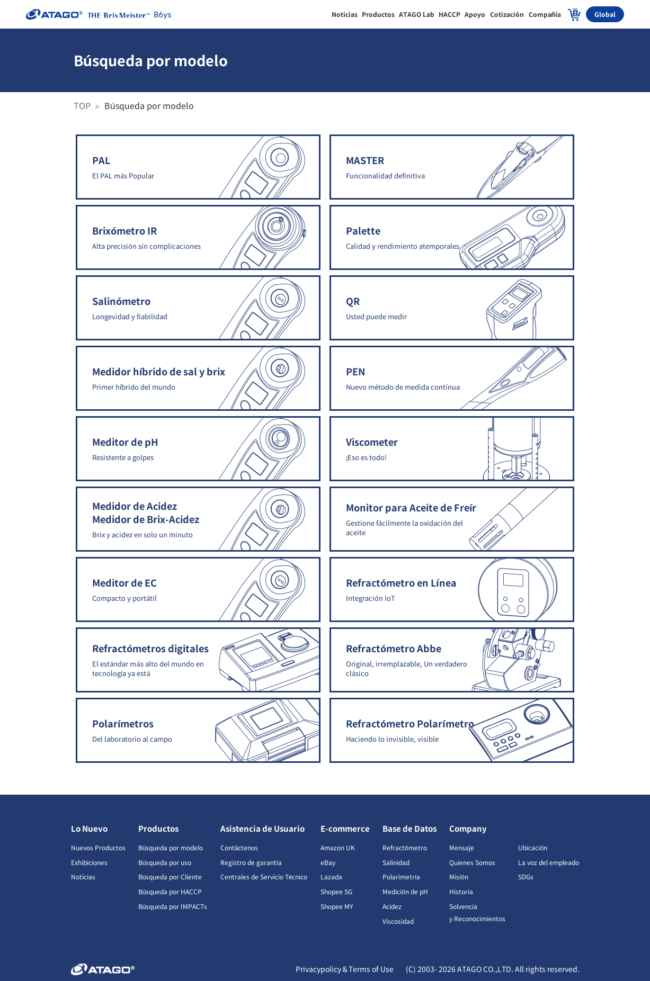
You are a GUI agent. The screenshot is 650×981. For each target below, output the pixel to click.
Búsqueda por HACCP (170, 891)
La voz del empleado (548, 862)
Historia (461, 891)
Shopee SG (336, 891)
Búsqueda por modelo (170, 847)
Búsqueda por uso (165, 862)
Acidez (392, 906)
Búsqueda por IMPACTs (173, 906)
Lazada (331, 876)
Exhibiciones (89, 862)
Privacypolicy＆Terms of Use (345, 969)
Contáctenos (239, 847)
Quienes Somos (472, 862)
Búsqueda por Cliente (170, 876)
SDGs (525, 876)
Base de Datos (409, 828)
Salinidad (395, 862)
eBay (327, 862)
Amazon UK (337, 847)
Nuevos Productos (98, 847)
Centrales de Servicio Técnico (264, 876)
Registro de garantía (251, 862)
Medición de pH (405, 891)
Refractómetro (404, 847)
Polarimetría (401, 876)
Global (605, 14)
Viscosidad (398, 920)
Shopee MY (336, 906)
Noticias (83, 876)
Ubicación (532, 847)
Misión (458, 876)
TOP (83, 105)
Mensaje (461, 847)
